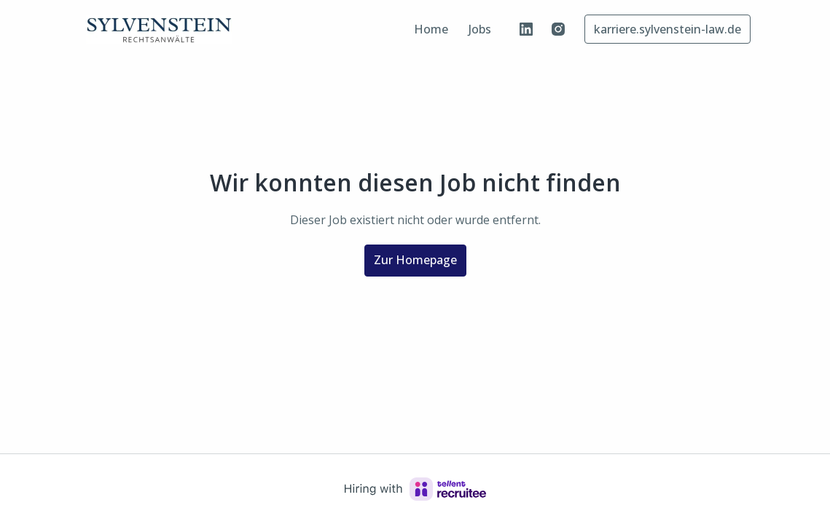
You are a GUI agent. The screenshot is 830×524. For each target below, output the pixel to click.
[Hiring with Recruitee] (415, 489)
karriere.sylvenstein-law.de (667, 29)
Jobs (480, 29)
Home (431, 29)
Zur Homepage (415, 260)
